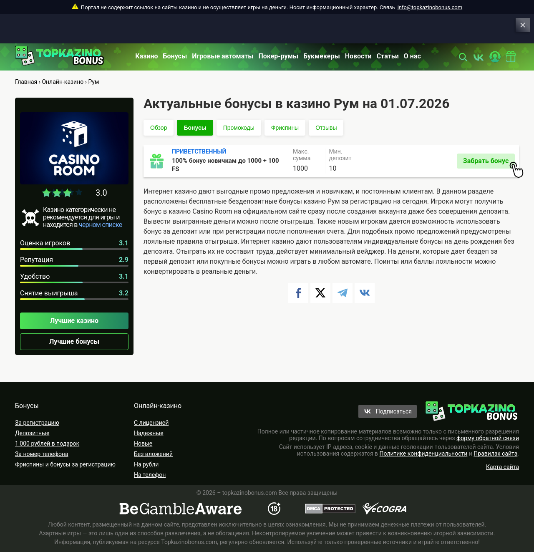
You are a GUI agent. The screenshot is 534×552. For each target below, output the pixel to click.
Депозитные (32, 433)
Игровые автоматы (222, 56)
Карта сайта (502, 467)
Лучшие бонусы (74, 341)
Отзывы (326, 127)
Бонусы (175, 56)
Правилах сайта (495, 453)
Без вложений (153, 454)
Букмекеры (321, 56)
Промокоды (238, 127)
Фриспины (285, 127)
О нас (412, 56)
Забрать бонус (489, 163)
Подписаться (394, 411)
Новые (143, 443)
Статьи (388, 56)
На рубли (146, 464)
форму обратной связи (487, 438)
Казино (146, 56)
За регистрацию (37, 422)
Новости (358, 56)
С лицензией (151, 422)
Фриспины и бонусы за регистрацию (65, 464)
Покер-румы (279, 56)
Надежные (149, 433)
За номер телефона (41, 454)
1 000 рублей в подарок (47, 443)
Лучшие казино (74, 321)
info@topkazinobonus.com (430, 7)
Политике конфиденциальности (424, 453)
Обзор (158, 127)
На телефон (150, 474)
